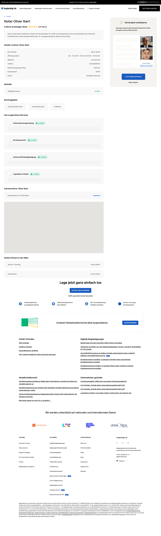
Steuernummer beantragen (77, 512)
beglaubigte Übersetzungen (26, 512)
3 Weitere (57, 107)
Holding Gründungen (52, 512)
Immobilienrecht (38, 107)
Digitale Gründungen (40, 512)
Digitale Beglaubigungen (133, 511)
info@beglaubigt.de (67, 514)
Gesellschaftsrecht (15, 107)
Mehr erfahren (133, 82)
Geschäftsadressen (64, 512)
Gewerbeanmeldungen (91, 512)
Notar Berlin (95, 52)
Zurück (7, 16)
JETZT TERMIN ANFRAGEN (133, 76)
